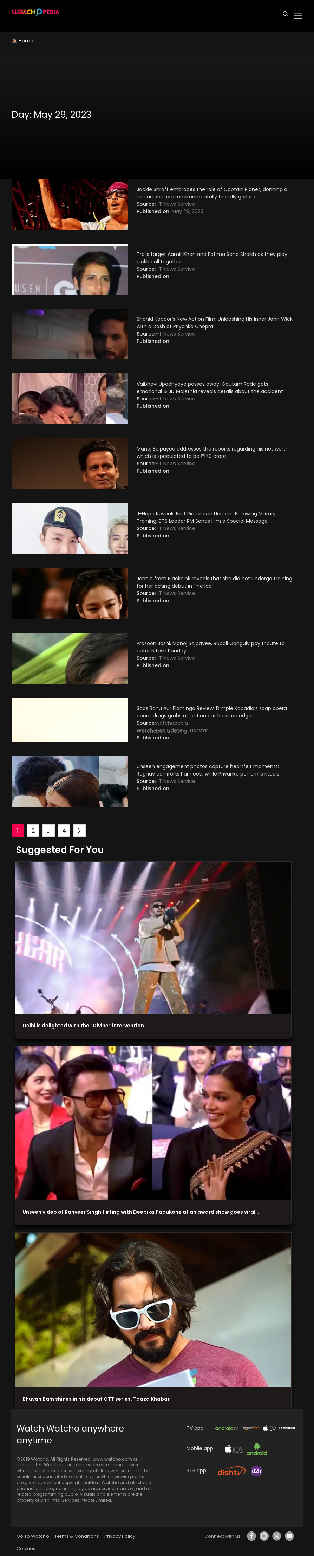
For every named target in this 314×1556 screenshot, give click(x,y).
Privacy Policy (119, 1536)
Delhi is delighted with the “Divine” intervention (83, 1025)
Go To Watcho (33, 1536)
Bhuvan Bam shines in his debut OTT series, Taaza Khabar (96, 1398)
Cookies (26, 1548)
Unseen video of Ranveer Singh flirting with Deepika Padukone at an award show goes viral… (140, 1212)
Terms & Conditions (76, 1536)
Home (26, 40)
